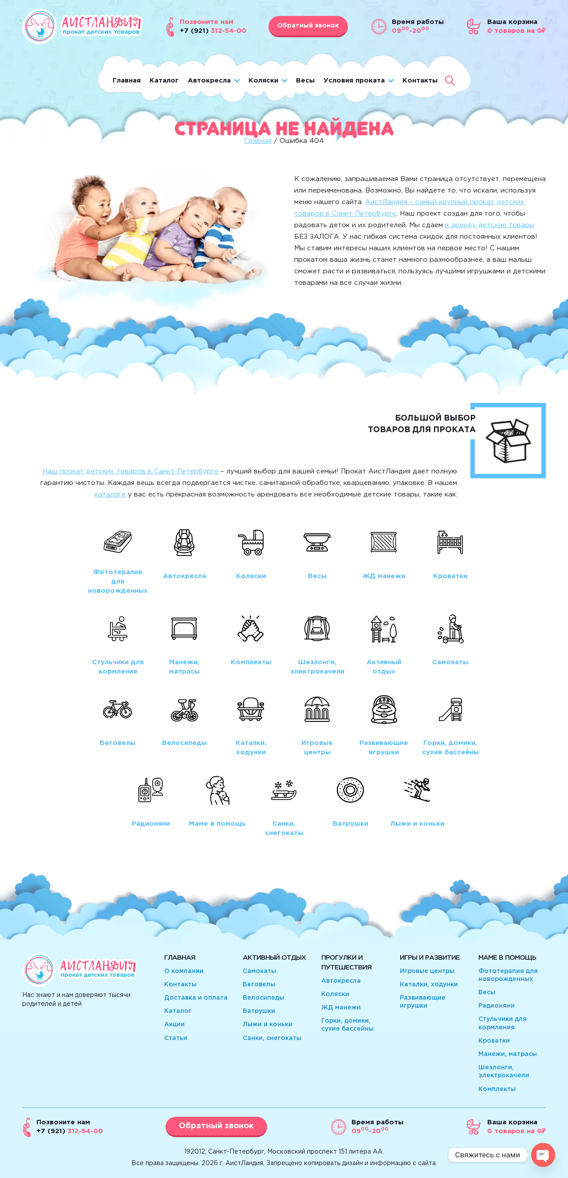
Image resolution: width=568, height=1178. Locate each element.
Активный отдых (274, 958)
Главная (127, 80)
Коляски (263, 80)
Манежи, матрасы (507, 1054)
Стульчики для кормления (502, 1023)
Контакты (420, 80)
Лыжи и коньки (267, 1024)
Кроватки (494, 1041)
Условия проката (354, 80)
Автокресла (209, 80)
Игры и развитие (430, 958)
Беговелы (259, 984)
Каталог (164, 80)
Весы (305, 80)
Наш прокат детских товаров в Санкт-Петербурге (130, 471)
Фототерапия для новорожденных (508, 975)
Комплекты (497, 1089)
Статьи (175, 1038)
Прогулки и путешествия (346, 962)
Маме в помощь (507, 958)
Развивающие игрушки (423, 1002)
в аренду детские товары (489, 225)
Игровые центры (427, 971)
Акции (174, 1024)
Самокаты (259, 971)
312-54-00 (69, 1131)
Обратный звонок (308, 25)
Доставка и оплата (196, 998)
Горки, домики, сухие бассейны (347, 1025)
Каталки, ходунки (429, 984)
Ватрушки (259, 1011)
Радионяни (496, 1006)
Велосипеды (263, 998)
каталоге (110, 494)
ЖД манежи (341, 1007)
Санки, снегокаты (272, 1038)
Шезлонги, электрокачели (503, 1071)
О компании (184, 971)
